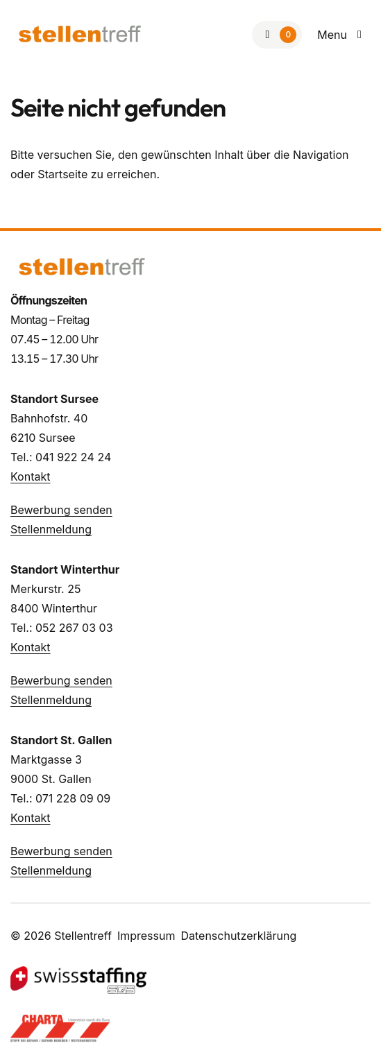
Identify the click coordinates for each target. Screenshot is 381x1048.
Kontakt (30, 476)
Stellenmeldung (51, 529)
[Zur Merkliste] (277, 35)
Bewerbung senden (61, 510)
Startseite (62, 174)
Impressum (146, 936)
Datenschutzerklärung (238, 936)
